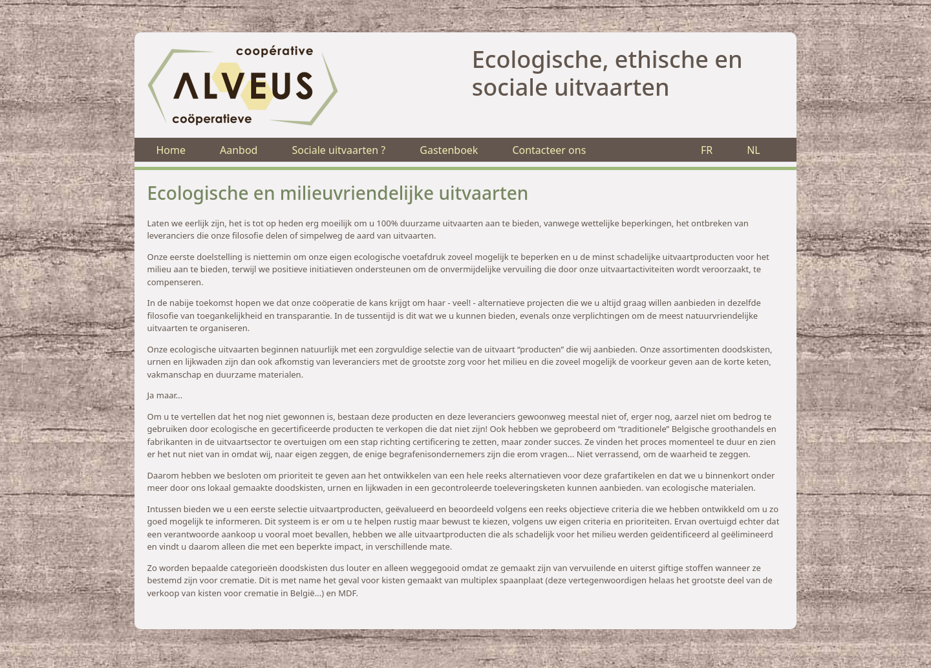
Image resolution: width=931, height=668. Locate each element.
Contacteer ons (549, 150)
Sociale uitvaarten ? (338, 150)
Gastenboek (449, 150)
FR (706, 150)
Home (171, 150)
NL (753, 150)
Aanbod (238, 150)
